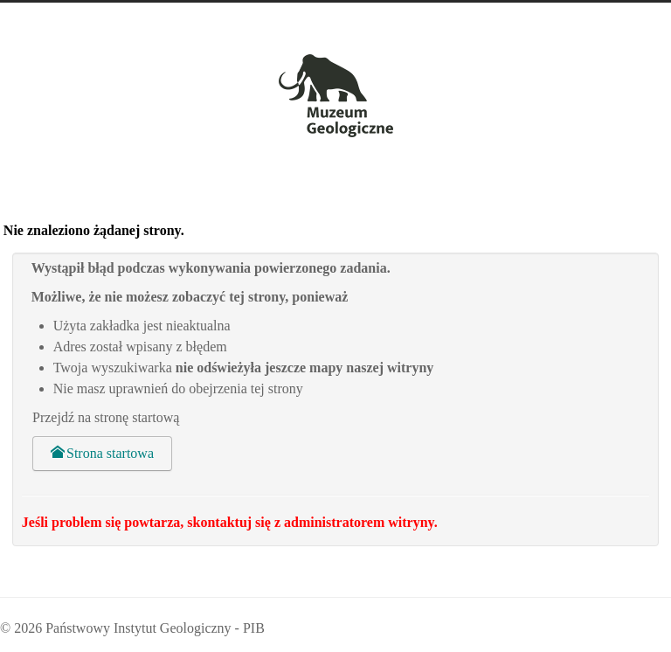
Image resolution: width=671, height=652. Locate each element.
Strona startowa (102, 453)
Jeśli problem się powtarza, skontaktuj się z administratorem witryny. (230, 522)
